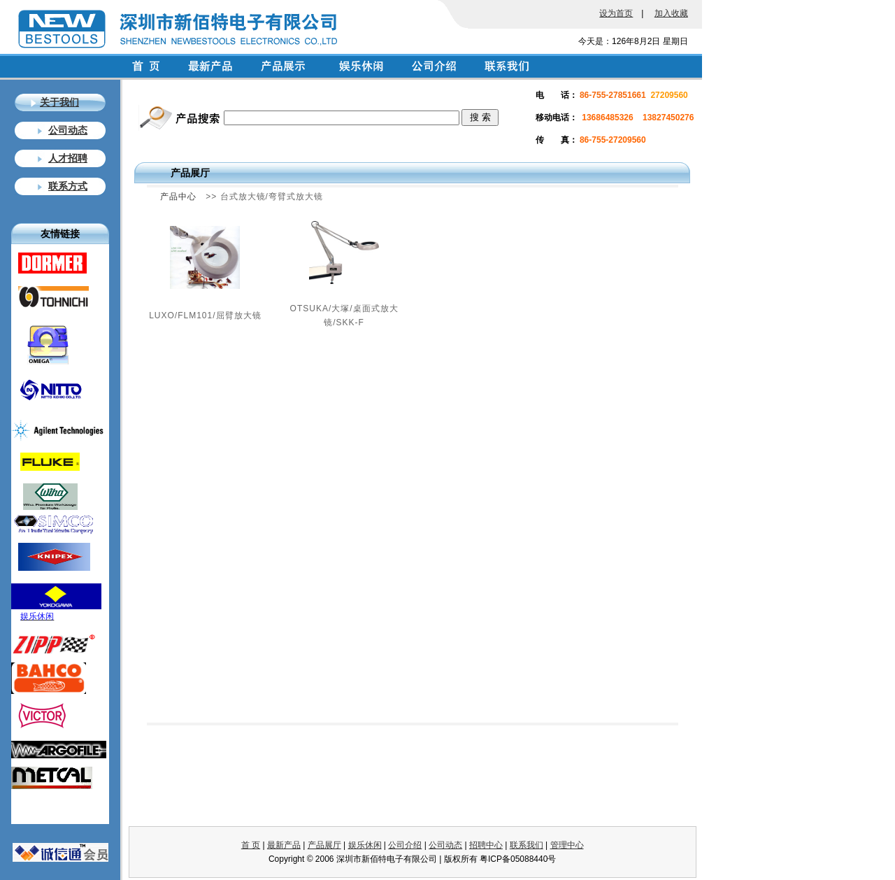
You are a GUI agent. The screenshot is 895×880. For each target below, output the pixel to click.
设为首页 (616, 13)
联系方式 (67, 186)
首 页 (250, 845)
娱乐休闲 (365, 845)
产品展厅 (324, 845)
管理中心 (567, 845)
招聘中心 (486, 845)
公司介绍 (405, 845)
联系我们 (526, 845)
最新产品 (284, 845)
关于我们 (59, 102)
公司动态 (67, 130)
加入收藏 (671, 13)
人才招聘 (67, 158)
